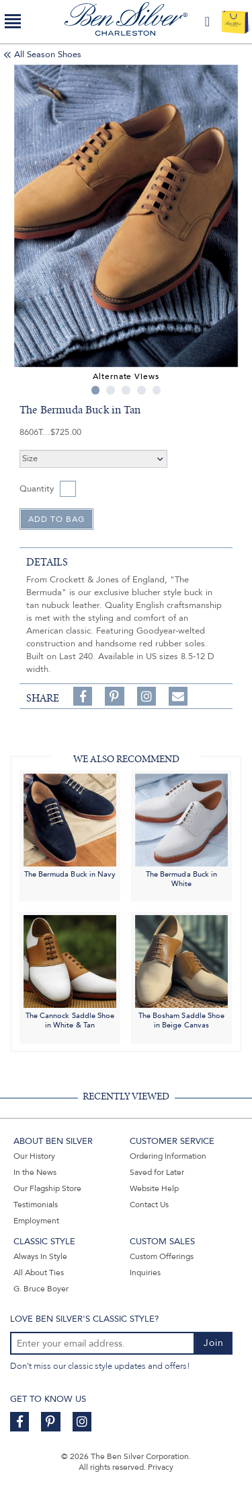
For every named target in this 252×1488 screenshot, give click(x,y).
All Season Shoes (47, 54)
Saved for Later (157, 1172)
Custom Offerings (162, 1256)
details (47, 562)
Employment (36, 1220)
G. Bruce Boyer (41, 1288)
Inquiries (145, 1272)
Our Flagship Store (47, 1188)
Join (214, 1343)
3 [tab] (126, 390)
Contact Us (149, 1204)
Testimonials (35, 1204)
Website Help (154, 1188)
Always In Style (40, 1256)
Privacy (160, 1467)
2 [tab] (110, 390)
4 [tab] (141, 390)
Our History (34, 1156)
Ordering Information (168, 1156)
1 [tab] (95, 390)
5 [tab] (157, 390)
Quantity (36, 489)
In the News (34, 1172)
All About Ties (38, 1272)
